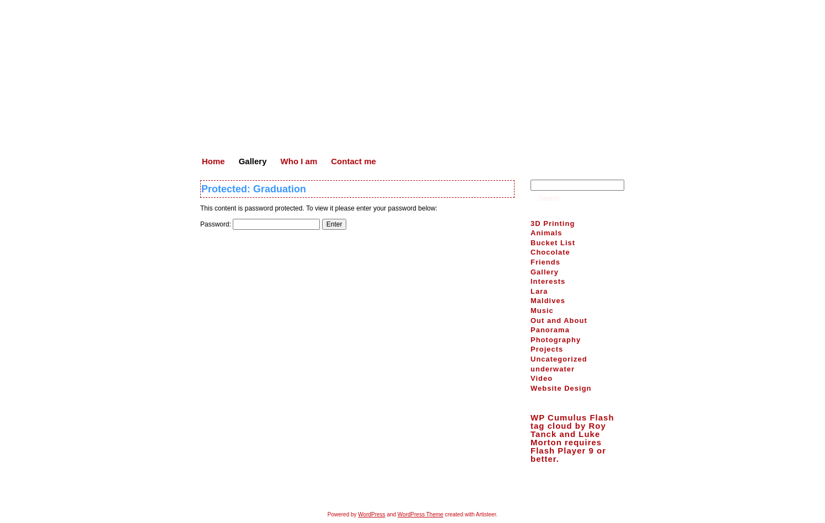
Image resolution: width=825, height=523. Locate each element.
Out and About (559, 320)
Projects (547, 349)
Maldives (548, 300)
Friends (545, 262)
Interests (548, 281)
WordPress (371, 514)
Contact (471, 490)
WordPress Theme (420, 514)
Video (542, 378)
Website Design (561, 388)
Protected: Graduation (253, 189)
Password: (260, 224)
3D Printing (553, 223)
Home (369, 490)
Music (542, 310)
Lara (539, 291)
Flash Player (558, 450)
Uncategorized (559, 359)
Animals (546, 233)
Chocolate (550, 252)
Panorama (550, 330)
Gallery (545, 272)
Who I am (435, 490)
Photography (556, 340)
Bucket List (553, 243)
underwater (553, 369)
